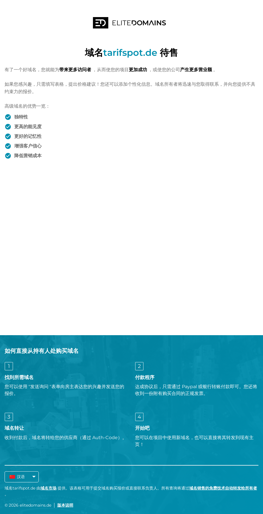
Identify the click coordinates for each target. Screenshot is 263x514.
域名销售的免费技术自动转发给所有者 (223, 488)
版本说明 (65, 505)
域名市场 (48, 488)
